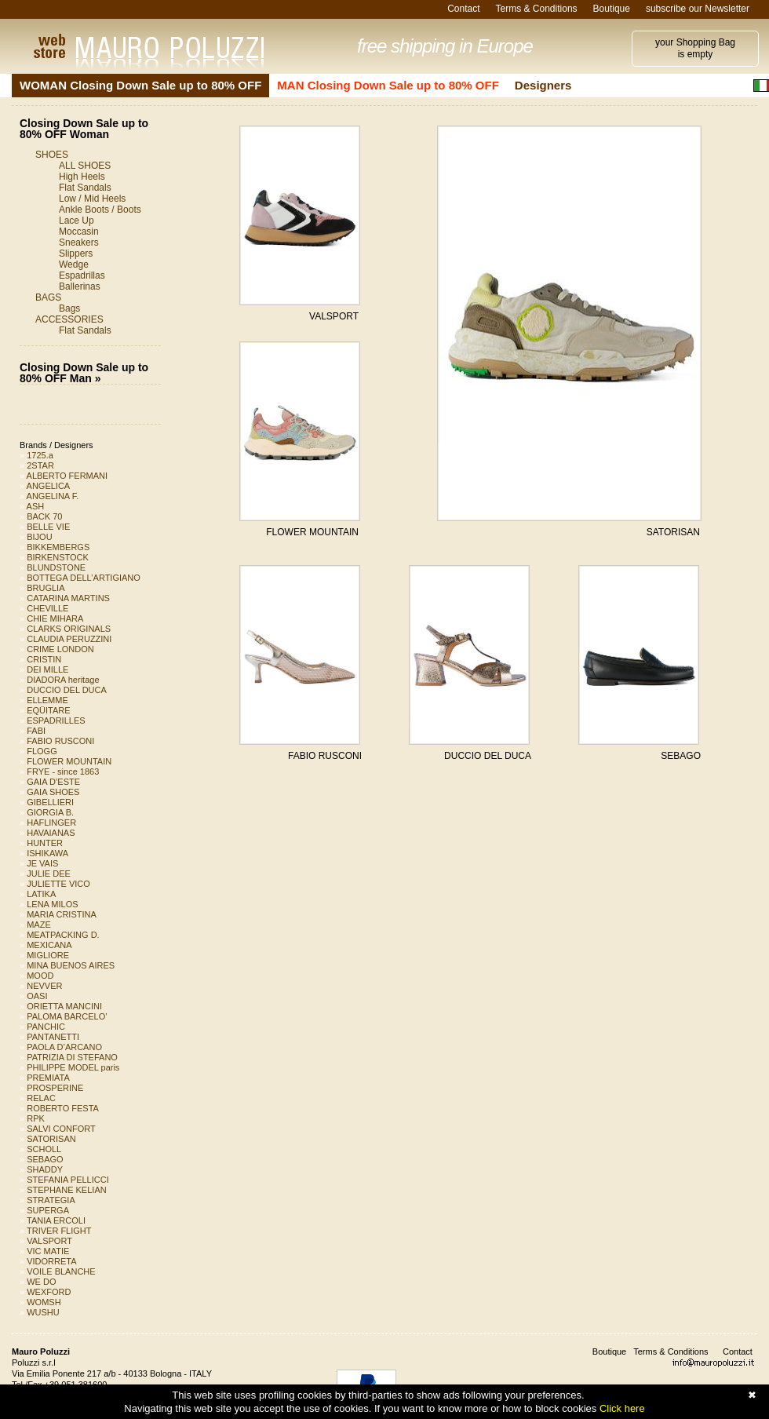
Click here (622, 1408)
